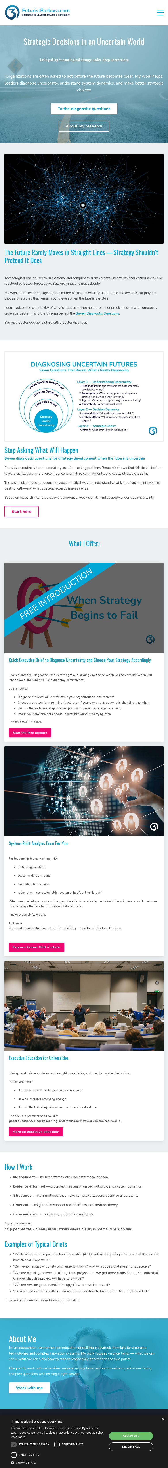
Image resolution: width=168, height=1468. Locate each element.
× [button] (163, 1419)
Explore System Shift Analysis (36, 947)
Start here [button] (21, 511)
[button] (58, 1462)
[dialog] (84, 1441)
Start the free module (30, 732)
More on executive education (36, 1131)
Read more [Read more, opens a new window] (18, 1437)
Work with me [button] (29, 1388)
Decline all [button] (131, 1446)
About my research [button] (84, 126)
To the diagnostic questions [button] (84, 108)
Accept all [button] (131, 1436)
